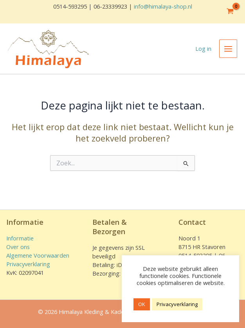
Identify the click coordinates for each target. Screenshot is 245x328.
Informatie (20, 238)
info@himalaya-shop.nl (163, 6)
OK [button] (141, 304)
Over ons (18, 247)
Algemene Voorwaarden (37, 255)
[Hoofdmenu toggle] (228, 48)
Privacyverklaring (28, 264)
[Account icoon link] (203, 48)
